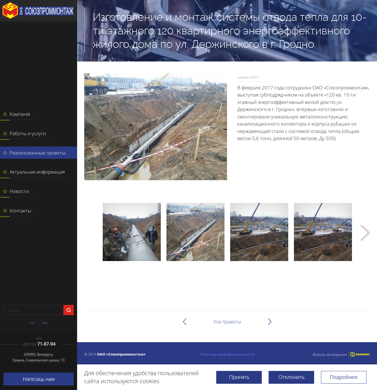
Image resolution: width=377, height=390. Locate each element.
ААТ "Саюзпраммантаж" (38, 10)
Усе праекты (227, 321)
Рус (32, 323)
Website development (330, 354)
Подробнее (344, 377)
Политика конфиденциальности (227, 354)
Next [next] (365, 233)
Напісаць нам (39, 379)
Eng (45, 323)
